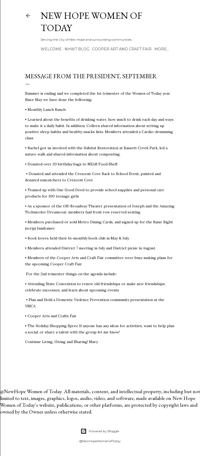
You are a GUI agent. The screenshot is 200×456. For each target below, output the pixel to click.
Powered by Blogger (100, 431)
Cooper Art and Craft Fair (122, 49)
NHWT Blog (77, 49)
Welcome (51, 49)
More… (161, 49)
